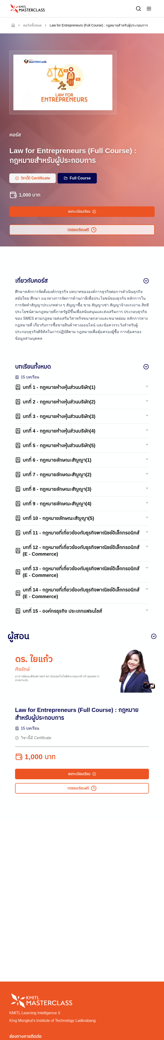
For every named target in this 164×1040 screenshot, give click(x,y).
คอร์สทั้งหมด (32, 25)
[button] (149, 8)
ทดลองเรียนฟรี (81, 230)
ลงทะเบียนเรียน (82, 211)
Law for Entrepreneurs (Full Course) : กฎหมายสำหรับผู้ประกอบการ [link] (99, 25)
